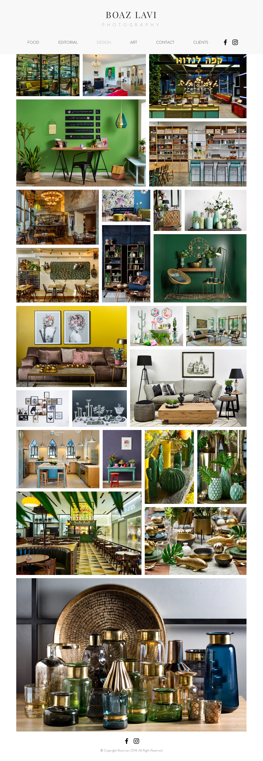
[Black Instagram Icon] (235, 42)
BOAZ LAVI (131, 14)
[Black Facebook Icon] (225, 42)
